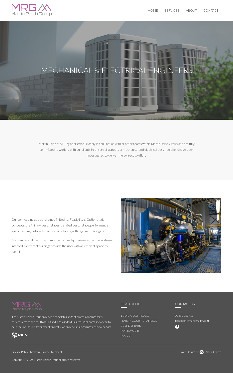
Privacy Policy (20, 352)
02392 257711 (184, 315)
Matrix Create (210, 352)
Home (153, 10)
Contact (210, 10)
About (191, 10)
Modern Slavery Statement (46, 352)
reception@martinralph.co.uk (192, 320)
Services (172, 10)
